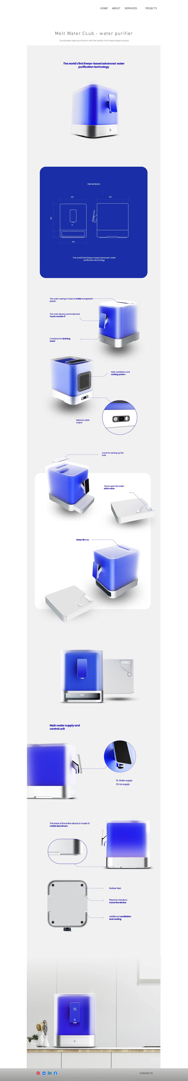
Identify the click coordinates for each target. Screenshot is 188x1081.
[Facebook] (55, 1073)
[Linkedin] (49, 1073)
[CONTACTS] (146, 1073)
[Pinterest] (38, 1073)
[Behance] (44, 1073)
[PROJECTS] (151, 8)
